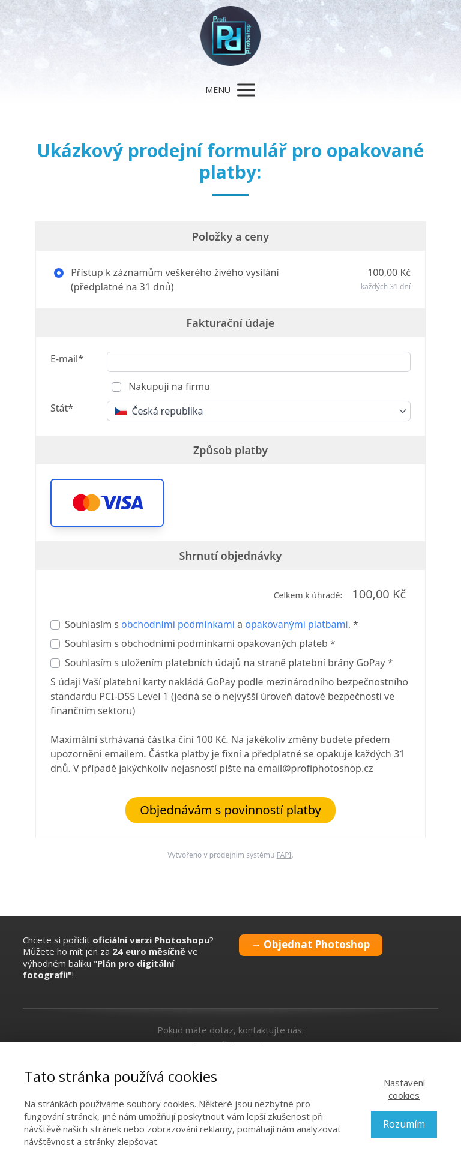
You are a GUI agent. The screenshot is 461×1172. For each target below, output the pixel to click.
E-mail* (66, 358)
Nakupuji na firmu (168, 386)
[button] (107, 503)
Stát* (61, 408)
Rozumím (404, 1124)
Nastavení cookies (404, 1089)
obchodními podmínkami (178, 624)
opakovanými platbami (296, 624)
